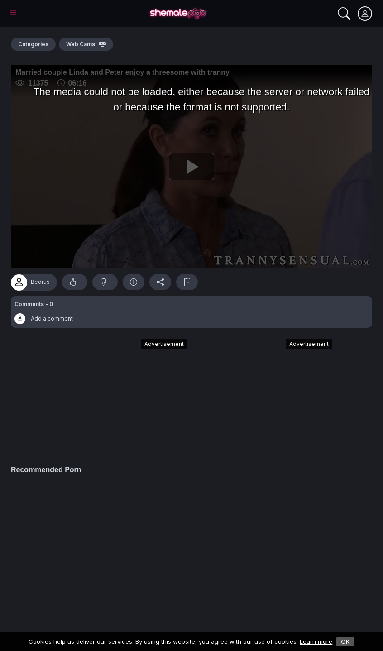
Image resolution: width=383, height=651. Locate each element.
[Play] (191, 166)
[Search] (344, 13)
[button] (191, 312)
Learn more (316, 641)
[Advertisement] (119, 397)
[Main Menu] (13, 13)
